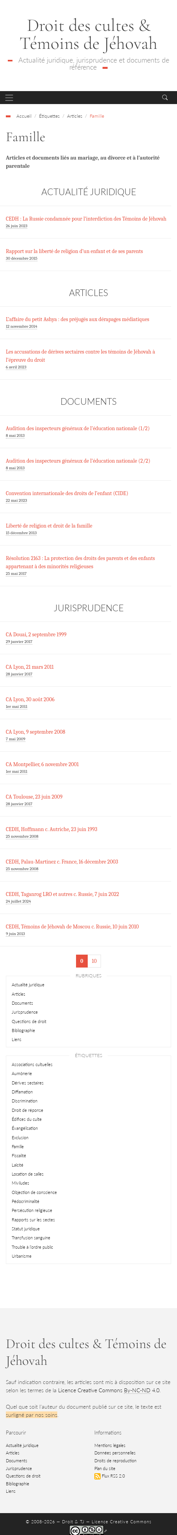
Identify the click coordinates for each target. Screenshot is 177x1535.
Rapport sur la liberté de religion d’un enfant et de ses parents (74, 251)
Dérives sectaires (28, 1082)
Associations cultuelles (32, 1064)
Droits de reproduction (115, 1460)
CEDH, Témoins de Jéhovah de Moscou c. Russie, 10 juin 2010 (72, 926)
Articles (18, 993)
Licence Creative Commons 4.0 (108, 1390)
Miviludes (20, 1182)
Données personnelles (115, 1452)
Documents (22, 1002)
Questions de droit (29, 1021)
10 (94, 961)
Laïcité (17, 1164)
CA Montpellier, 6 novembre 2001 (42, 764)
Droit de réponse (27, 1110)
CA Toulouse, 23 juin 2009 (34, 797)
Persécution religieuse (32, 1210)
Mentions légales (110, 1445)
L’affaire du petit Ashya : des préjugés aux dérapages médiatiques (77, 319)
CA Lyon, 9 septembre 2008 (35, 732)
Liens (16, 1039)
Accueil (24, 115)
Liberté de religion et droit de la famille (49, 525)
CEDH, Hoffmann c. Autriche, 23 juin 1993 (51, 829)
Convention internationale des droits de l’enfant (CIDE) (67, 493)
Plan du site (104, 1468)
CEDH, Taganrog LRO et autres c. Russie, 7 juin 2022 (62, 894)
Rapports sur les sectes (33, 1219)
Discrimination (24, 1100)
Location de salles (28, 1173)
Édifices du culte (27, 1119)
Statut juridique (26, 1228)
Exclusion (20, 1137)
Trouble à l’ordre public (32, 1247)
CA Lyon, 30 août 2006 (30, 699)
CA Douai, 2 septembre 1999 (36, 634)
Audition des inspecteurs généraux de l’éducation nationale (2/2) (78, 461)
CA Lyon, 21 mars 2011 (30, 667)
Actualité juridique (28, 984)
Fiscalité (19, 1155)
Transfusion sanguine (31, 1237)
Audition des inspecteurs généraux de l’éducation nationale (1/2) (78, 428)
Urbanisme (22, 1256)
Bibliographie (23, 1030)
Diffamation (22, 1091)
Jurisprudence (25, 1011)
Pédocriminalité (25, 1201)
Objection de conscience (34, 1192)
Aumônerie (22, 1073)
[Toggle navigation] (9, 97)
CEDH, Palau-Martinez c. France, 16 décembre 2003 (62, 861)
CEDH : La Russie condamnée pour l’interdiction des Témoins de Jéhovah (86, 218)
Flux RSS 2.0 (109, 1475)
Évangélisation (25, 1128)
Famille (18, 1146)
